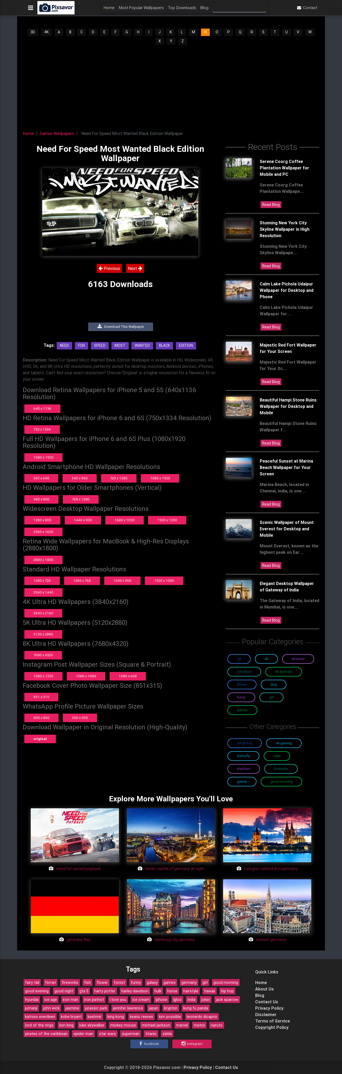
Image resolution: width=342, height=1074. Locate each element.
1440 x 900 (83, 520)
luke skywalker (91, 1025)
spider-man (83, 1033)
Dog (273, 684)
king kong (115, 1016)
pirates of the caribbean (46, 1033)
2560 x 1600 (43, 532)
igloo (177, 999)
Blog (204, 9)
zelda (167, 1033)
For (81, 345)
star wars (107, 1033)
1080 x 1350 (43, 676)
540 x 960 (80, 478)
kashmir (95, 1016)
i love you (118, 999)
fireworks (70, 982)
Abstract (298, 659)
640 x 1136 (42, 408)
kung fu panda (195, 1008)
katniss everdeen (40, 1016)
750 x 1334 (42, 429)
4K (46, 32)
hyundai (31, 999)
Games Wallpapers (57, 133)
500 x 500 (80, 717)
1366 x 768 (82, 580)
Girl (271, 697)
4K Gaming (284, 743)
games (170, 982)
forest (119, 982)
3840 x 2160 (43, 613)
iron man (70, 999)
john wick (51, 1008)
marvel (182, 1025)
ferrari (50, 982)
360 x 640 (41, 478)
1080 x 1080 (86, 676)
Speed (100, 345)
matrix (199, 1025)
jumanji (31, 1008)
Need (64, 345)
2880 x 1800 (43, 560)
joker (205, 999)
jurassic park (96, 1008)
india (192, 999)
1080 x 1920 (43, 457)
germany (189, 982)
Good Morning (281, 781)
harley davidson (135, 991)
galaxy (152, 982)
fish (87, 982)
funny (136, 982)
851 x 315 (41, 697)
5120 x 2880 (43, 634)
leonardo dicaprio (202, 1016)
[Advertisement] (171, 85)
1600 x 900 (122, 580)
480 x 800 (41, 499)
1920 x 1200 (167, 520)
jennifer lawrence (128, 1008)
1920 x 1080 (164, 580)
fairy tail (32, 982)
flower (102, 982)
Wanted (142, 345)
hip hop (227, 991)
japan (153, 1008)
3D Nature (244, 671)
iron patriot (94, 999)
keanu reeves (141, 1016)
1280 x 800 (42, 520)
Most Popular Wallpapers (141, 9)
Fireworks (281, 768)
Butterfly (243, 756)
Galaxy (242, 781)
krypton (170, 1008)
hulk (157, 991)
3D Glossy (244, 743)
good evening (37, 991)
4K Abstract (283, 671)
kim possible (170, 1016)
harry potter (104, 991)
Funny (241, 697)
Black (164, 345)
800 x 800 (41, 717)
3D (32, 32)
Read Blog (271, 204)
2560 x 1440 (43, 592)
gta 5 (83, 991)
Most (120, 345)
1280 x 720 (42, 580)
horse (172, 991)
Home (109, 9)
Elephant (243, 768)
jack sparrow (227, 999)
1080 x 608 (128, 676)
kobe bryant (71, 1016)
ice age (50, 999)
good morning (225, 982)
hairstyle (190, 991)
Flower (242, 684)
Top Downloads (182, 9)
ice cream (141, 999)
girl (205, 982)
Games (242, 710)
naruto (217, 1025)
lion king (66, 1025)
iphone (161, 999)
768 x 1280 (81, 499)
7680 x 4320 (43, 655)
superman (130, 1033)
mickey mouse (123, 1025)
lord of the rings (39, 1025)
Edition (186, 345)
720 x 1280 (118, 478)
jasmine (72, 1008)
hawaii (209, 991)
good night (64, 991)
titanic (151, 1033)
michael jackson (156, 1025)
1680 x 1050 (124, 520)
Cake (277, 756)
